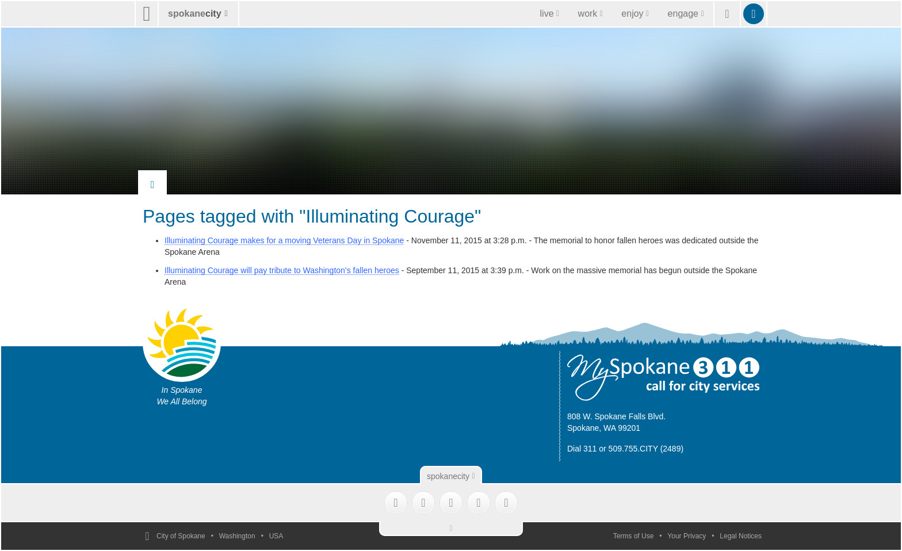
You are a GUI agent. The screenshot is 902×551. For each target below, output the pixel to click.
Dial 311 (582, 448)
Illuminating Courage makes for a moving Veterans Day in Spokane (284, 240)
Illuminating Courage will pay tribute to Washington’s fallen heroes (282, 270)
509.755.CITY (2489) (646, 448)
